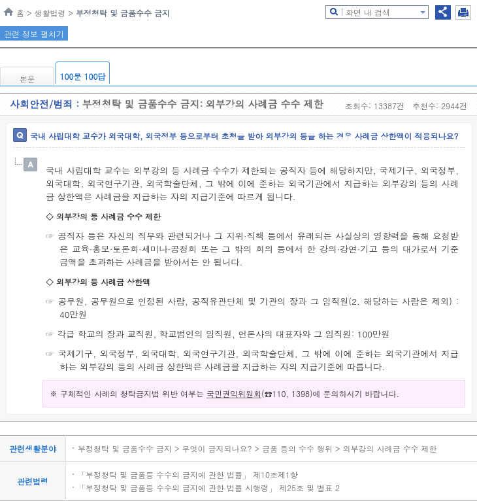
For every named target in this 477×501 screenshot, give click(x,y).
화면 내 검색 (368, 12)
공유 (443, 12)
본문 (27, 78)
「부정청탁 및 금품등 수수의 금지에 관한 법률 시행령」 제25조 (191, 487)
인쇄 (463, 12)
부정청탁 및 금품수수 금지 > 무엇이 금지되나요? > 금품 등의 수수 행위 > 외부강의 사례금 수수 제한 (257, 448)
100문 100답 (83, 76)
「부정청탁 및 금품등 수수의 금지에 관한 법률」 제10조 (178, 474)
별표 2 (327, 487)
